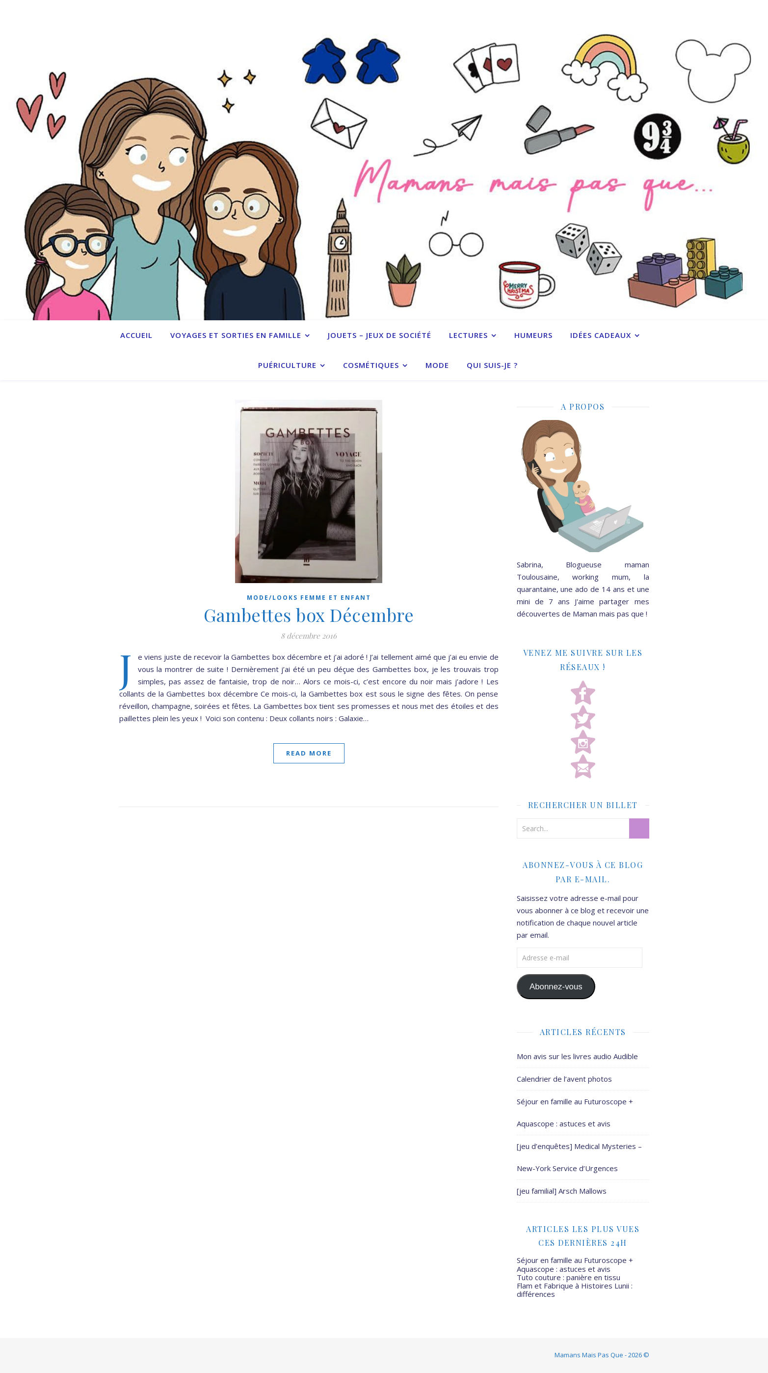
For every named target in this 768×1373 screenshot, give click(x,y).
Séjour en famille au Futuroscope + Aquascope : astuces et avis (575, 1264)
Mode (437, 365)
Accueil (136, 335)
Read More (309, 753)
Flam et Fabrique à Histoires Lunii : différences (575, 1290)
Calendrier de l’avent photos (564, 1079)
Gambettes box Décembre (309, 614)
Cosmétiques (371, 365)
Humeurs (533, 335)
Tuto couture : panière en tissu (568, 1277)
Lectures (468, 335)
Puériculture (287, 365)
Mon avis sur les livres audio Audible (577, 1056)
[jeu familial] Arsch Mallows (562, 1191)
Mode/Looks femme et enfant (309, 597)
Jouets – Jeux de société (379, 335)
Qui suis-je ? (492, 365)
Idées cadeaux (600, 335)
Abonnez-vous (556, 986)
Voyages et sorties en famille (235, 335)
